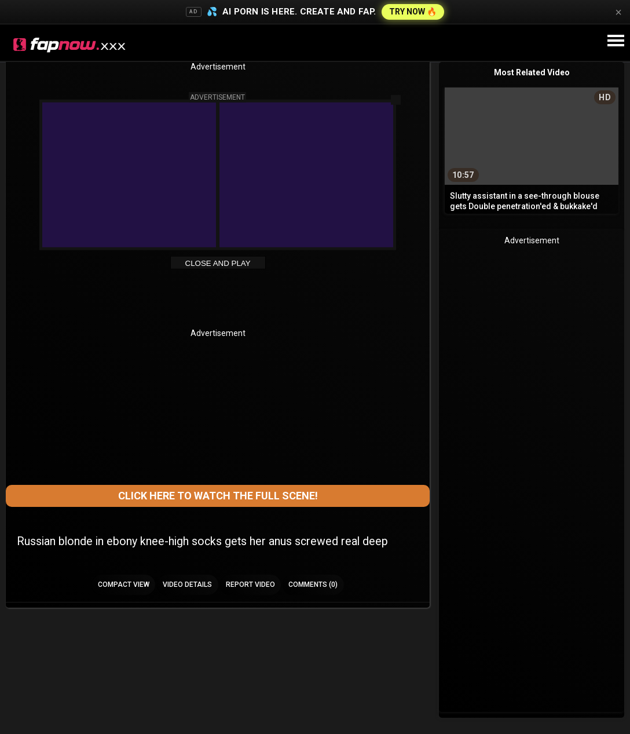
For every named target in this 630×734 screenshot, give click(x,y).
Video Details (187, 584)
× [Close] (618, 12)
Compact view (123, 584)
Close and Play (218, 263)
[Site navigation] (615, 41)
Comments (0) (313, 584)
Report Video (250, 584)
